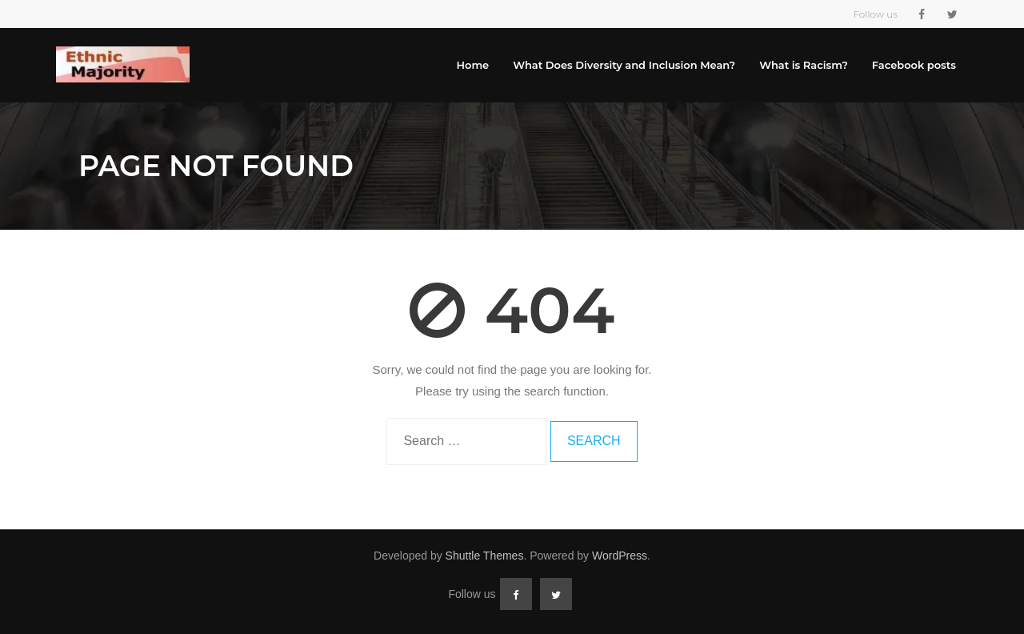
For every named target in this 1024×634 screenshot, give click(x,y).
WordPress (619, 555)
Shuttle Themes (485, 555)
